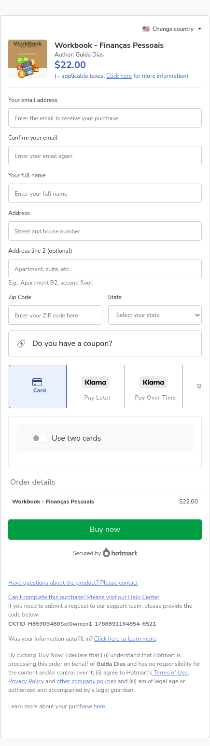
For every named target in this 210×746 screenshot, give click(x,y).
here (99, 706)
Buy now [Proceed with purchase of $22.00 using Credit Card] (105, 529)
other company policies (86, 681)
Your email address (32, 100)
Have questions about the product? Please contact (73, 583)
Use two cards (76, 438)
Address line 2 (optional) (40, 251)
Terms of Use (170, 672)
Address (19, 213)
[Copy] (82, 624)
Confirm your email (32, 138)
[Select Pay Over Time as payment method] (153, 386)
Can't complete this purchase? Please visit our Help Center (83, 597)
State (115, 297)
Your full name (27, 175)
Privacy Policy (26, 681)
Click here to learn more (125, 639)
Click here (119, 76)
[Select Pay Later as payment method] (95, 386)
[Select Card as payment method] (37, 386)
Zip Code (19, 297)
